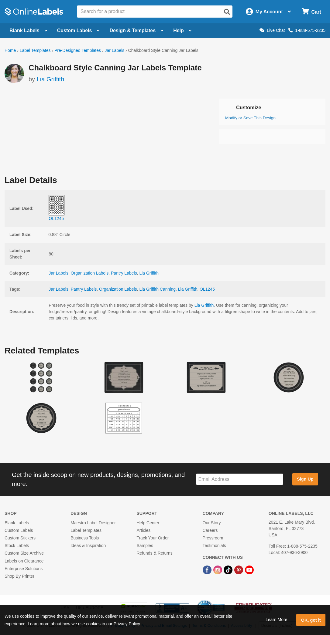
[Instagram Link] (218, 569)
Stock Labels (17, 545)
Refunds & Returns (154, 553)
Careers (210, 530)
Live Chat (272, 30)
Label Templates (35, 50)
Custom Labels (19, 530)
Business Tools (84, 537)
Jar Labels (114, 50)
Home (10, 50)
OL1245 (207, 289)
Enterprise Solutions (24, 568)
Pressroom (213, 537)
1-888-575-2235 (306, 30)
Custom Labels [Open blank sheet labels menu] (78, 30)
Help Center (147, 522)
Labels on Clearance (24, 561)
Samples (144, 545)
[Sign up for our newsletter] (239, 479)
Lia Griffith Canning (157, 289)
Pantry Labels (124, 273)
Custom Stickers (20, 537)
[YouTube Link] (249, 569)
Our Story (212, 522)
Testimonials (214, 545)
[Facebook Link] (208, 569)
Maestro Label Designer (93, 522)
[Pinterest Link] (239, 569)
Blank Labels (17, 522)
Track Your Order (152, 537)
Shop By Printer (19, 576)
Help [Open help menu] (182, 30)
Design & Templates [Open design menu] (136, 30)
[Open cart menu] (311, 12)
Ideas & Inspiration (88, 545)
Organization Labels (90, 273)
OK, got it (311, 620)
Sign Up (305, 479)
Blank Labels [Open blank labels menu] (28, 30)
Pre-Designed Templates (77, 50)
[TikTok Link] (229, 569)
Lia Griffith (50, 79)
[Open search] (227, 11)
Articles (143, 530)
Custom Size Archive (24, 553)
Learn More (276, 619)
